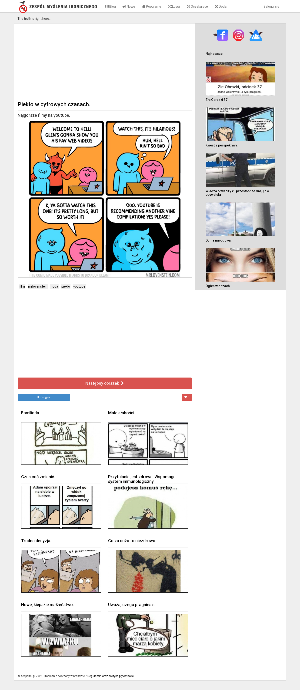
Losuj (174, 6)
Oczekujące (197, 6)
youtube (79, 286)
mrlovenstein (37, 286)
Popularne (151, 6)
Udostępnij (43, 397)
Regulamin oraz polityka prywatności (110, 676)
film (22, 286)
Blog (110, 6)
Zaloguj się (271, 6)
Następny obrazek (104, 383)
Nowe (129, 6)
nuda (54, 286)
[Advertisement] (105, 61)
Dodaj (221, 6)
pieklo (65, 286)
